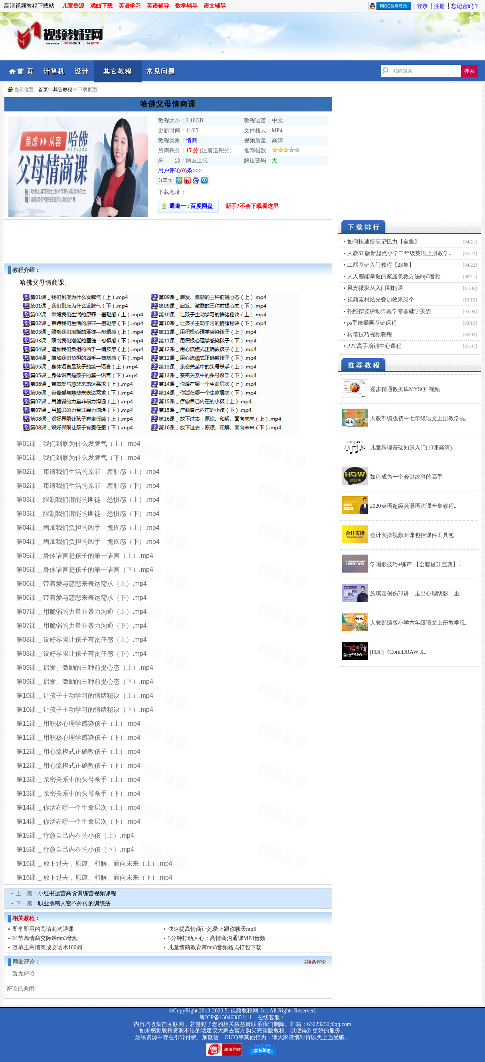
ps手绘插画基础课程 (372, 323)
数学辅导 (186, 6)
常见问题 (160, 71)
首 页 (25, 71)
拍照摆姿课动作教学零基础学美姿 (389, 311)
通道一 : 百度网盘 (188, 206)
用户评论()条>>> (180, 171)
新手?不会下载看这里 (252, 206)
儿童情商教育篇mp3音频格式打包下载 (215, 947)
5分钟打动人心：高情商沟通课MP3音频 (216, 938)
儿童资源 (73, 6)
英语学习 (130, 6)
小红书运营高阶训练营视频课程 (77, 893)
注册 (439, 6)
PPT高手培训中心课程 (374, 346)
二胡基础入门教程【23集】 (380, 265)
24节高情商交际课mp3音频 (45, 938)
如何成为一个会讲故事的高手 (406, 477)
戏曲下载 (101, 6)
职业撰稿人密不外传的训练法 (74, 903)
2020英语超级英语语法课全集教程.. (413, 506)
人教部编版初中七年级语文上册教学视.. (419, 418)
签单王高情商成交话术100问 (47, 947)
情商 (191, 141)
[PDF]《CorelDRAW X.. (398, 652)
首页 (43, 89)
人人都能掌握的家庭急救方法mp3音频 (394, 276)
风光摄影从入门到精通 (375, 288)
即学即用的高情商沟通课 (43, 929)
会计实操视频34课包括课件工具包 (412, 535)
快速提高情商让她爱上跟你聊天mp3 (212, 929)
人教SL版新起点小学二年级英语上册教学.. (399, 253)
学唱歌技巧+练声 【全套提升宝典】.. (415, 564)
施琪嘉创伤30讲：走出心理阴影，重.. (416, 594)
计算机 (54, 71)
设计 (82, 71)
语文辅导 (215, 6)
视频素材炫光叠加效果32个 (380, 300)
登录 (422, 6)
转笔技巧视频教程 (369, 334)
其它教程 (117, 71)
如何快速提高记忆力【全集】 (383, 242)
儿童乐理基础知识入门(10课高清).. (412, 448)
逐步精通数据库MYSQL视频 (405, 389)
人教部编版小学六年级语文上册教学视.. (419, 623)
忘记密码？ (465, 6)
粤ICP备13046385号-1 (226, 1017)
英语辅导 (158, 6)
